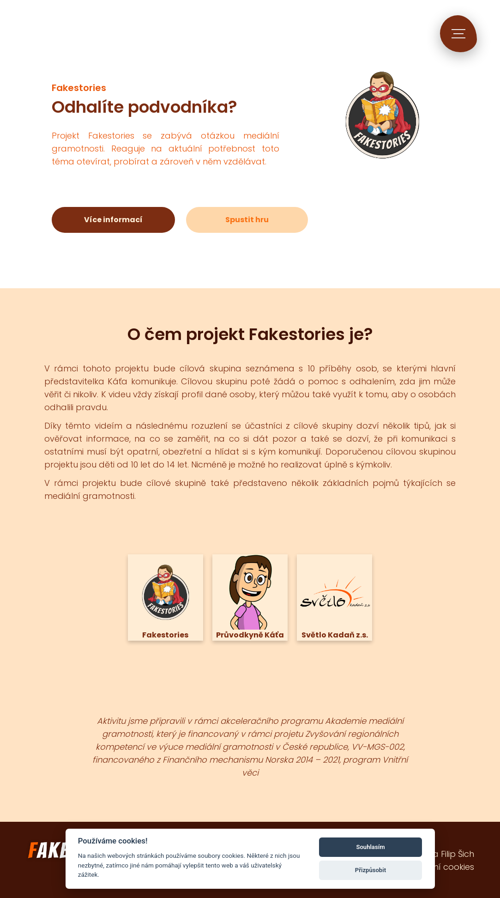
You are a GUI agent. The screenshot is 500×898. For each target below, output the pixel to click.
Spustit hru (247, 219)
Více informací (113, 219)
